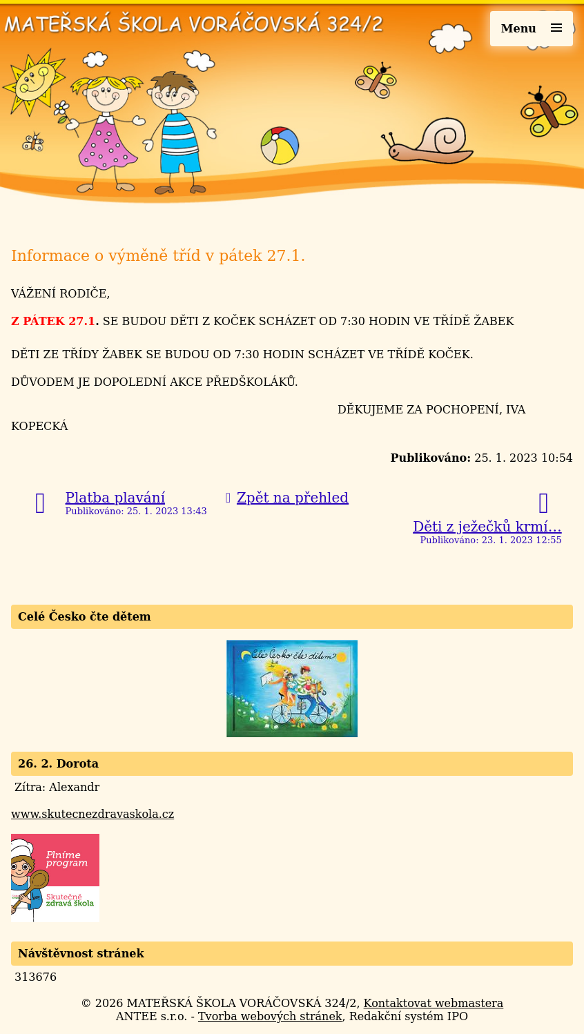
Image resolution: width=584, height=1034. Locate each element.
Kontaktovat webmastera (434, 1003)
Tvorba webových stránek (270, 1016)
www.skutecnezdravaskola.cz (92, 814)
